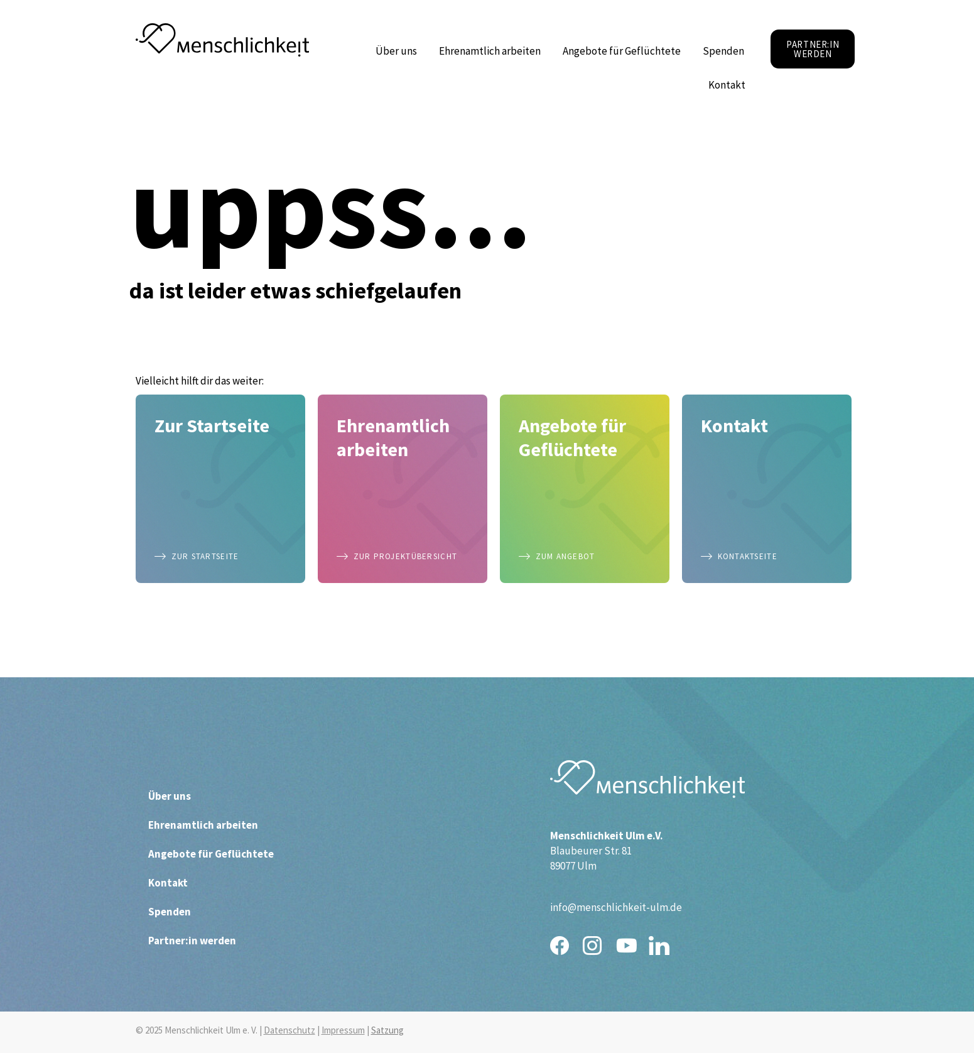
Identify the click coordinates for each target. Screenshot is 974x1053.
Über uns (399, 51)
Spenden (723, 51)
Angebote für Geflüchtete (625, 51)
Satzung (387, 1030)
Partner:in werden (192, 940)
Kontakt (730, 85)
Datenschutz (289, 1030)
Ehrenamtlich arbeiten (493, 51)
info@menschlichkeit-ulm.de (616, 907)
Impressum (343, 1030)
